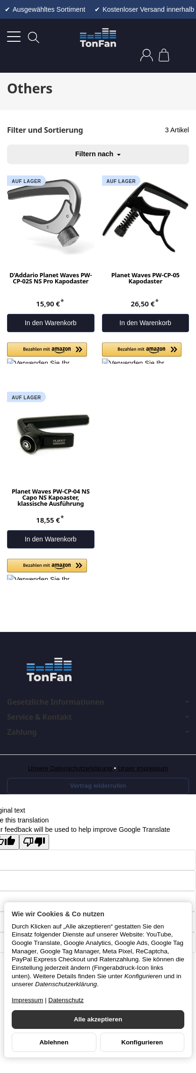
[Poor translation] (34, 842)
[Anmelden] (146, 55)
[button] (47, 353)
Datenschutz (66, 1000)
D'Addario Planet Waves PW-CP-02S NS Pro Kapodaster (50, 278)
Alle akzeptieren (98, 1019)
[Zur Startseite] (98, 37)
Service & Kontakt (98, 717)
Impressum (27, 1000)
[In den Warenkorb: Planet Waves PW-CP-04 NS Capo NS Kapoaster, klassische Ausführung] (50, 539)
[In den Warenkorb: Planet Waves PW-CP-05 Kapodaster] (145, 323)
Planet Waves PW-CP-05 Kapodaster (145, 278)
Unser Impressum (143, 768)
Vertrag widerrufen (98, 785)
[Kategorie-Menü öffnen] (14, 37)
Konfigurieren (142, 1042)
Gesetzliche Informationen (98, 702)
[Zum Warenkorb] (164, 55)
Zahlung (98, 732)
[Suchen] (34, 37)
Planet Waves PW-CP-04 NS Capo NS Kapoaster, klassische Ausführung (51, 498)
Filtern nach (98, 154)
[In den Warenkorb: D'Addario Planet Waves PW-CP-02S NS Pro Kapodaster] (50, 323)
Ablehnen (53, 1042)
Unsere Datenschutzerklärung (71, 768)
